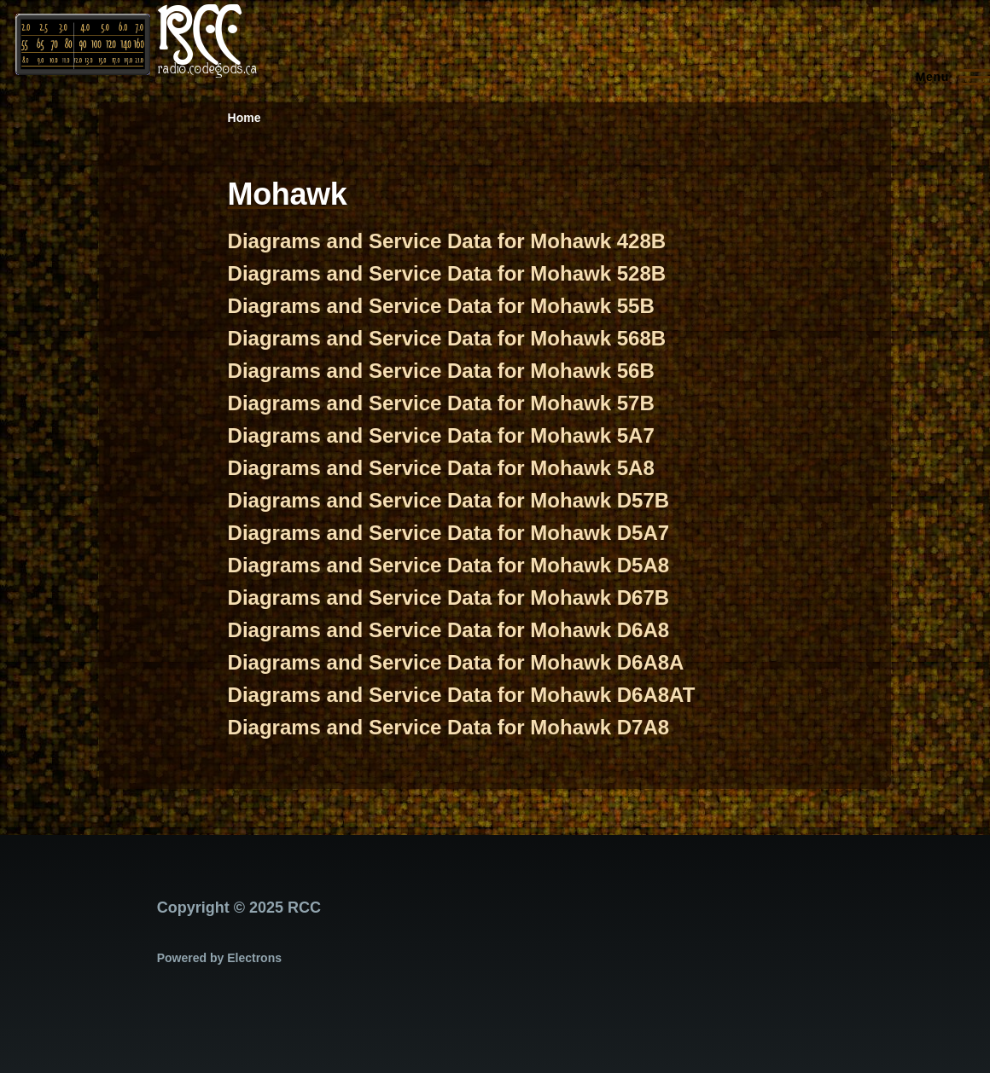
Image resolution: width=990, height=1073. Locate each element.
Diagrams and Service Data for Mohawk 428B (447, 240)
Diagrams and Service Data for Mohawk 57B (441, 403)
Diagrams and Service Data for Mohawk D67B (449, 597)
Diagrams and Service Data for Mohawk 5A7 (441, 435)
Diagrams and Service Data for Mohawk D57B (449, 500)
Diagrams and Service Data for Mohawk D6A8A (456, 662)
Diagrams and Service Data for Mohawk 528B (447, 273)
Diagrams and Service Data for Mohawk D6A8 (449, 629)
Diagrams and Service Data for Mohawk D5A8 (449, 565)
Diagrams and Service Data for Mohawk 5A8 (441, 467)
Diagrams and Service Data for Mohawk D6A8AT (462, 694)
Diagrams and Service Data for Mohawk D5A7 (449, 532)
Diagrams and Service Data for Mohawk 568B (447, 338)
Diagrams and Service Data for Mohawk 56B (441, 370)
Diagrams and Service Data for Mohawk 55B (441, 305)
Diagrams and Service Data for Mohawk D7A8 (449, 727)
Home (244, 118)
